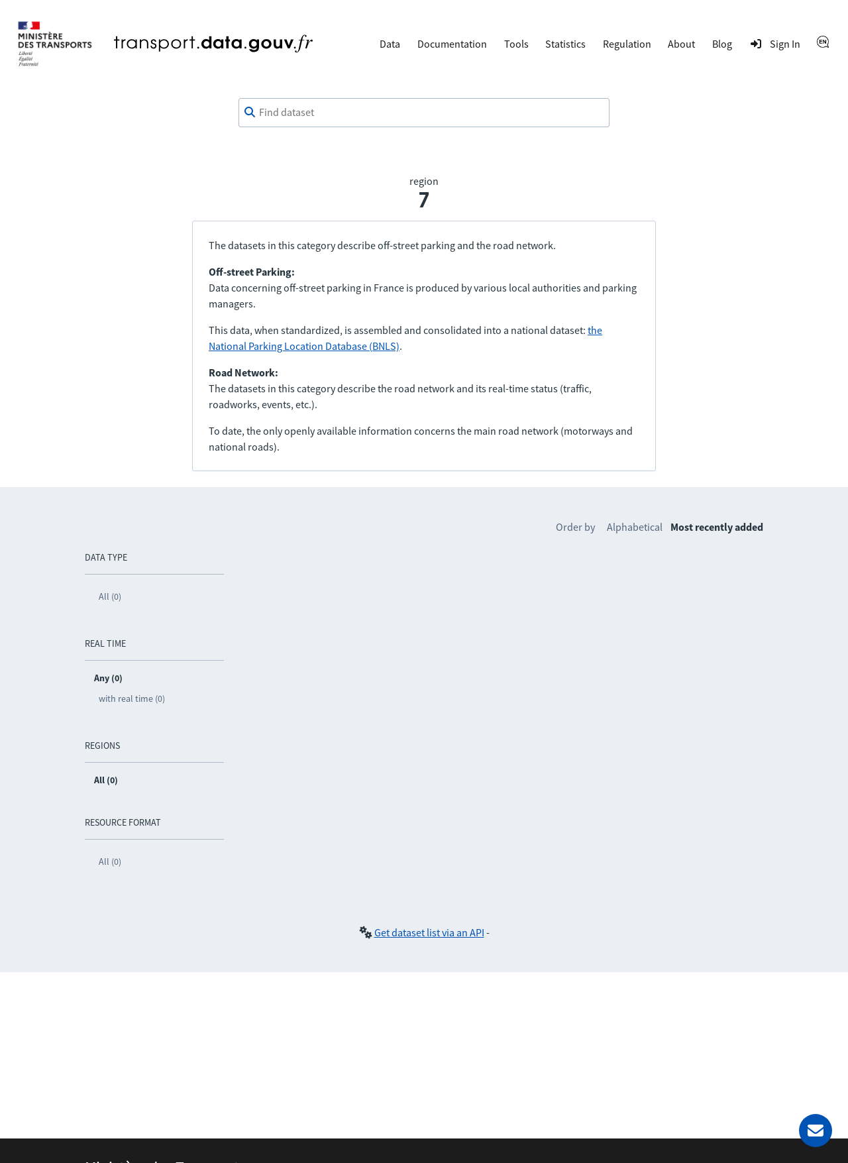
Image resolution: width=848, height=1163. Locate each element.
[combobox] (424, 112)
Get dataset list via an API (429, 932)
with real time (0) (132, 698)
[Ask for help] (815, 1130)
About (681, 43)
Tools (516, 43)
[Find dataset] (424, 112)
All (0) (110, 596)
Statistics (565, 43)
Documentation (452, 43)
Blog (722, 43)
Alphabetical (634, 526)
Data (390, 43)
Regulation (627, 43)
